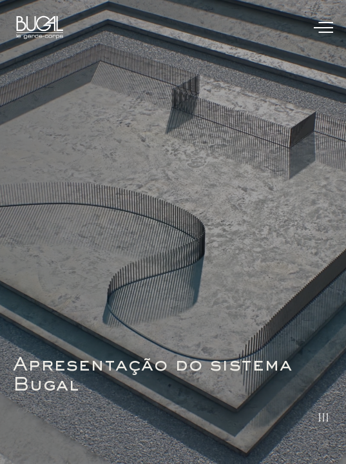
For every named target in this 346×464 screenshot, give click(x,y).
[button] (321, 217)
